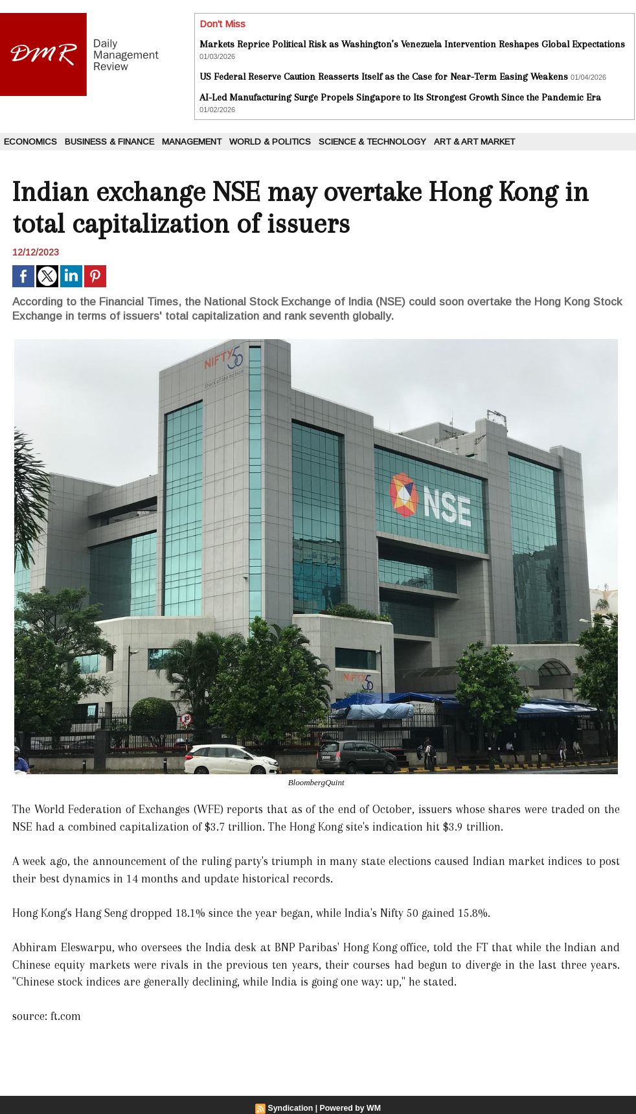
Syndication (291, 1108)
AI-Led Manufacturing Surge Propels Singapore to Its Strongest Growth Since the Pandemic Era (400, 97)
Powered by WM (350, 1108)
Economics (30, 142)
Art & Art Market (474, 142)
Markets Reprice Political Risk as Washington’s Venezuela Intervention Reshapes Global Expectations (412, 44)
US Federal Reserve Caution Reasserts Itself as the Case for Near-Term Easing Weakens (383, 76)
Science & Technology (372, 142)
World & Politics (270, 142)
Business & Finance (109, 142)
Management (191, 142)
